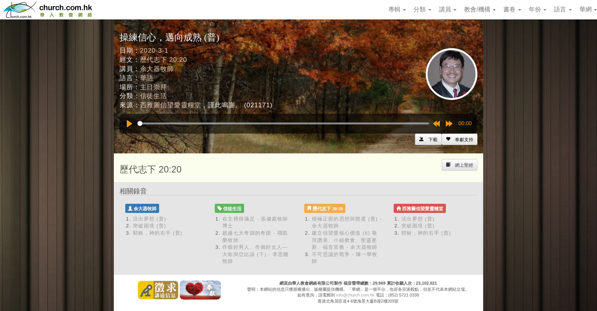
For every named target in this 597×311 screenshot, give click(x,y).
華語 (147, 78)
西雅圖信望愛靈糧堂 (170, 105)
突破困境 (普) (149, 226)
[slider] (283, 123)
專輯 (397, 9)
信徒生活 (153, 96)
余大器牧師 (157, 69)
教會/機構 (480, 9)
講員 (448, 9)
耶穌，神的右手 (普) (158, 233)
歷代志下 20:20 (163, 59)
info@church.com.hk (355, 295)
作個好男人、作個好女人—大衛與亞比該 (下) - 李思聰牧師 (255, 254)
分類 (422, 9)
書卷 (512, 9)
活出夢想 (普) (149, 219)
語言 (562, 9)
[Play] (129, 124)
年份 (537, 9)
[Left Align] (459, 139)
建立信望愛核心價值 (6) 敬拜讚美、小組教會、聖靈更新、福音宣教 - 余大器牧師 (345, 240)
